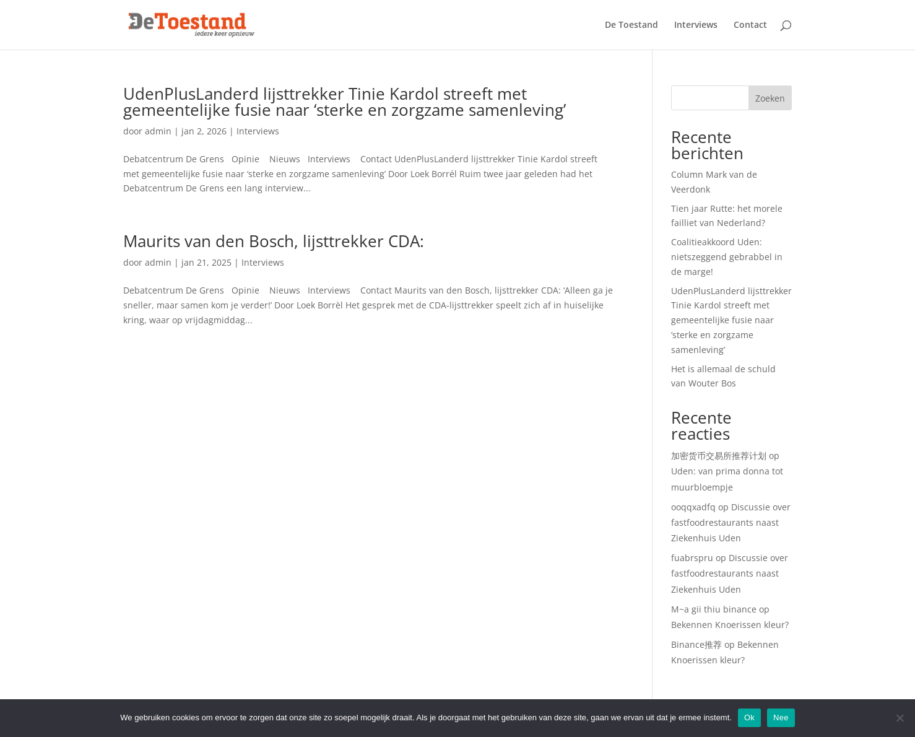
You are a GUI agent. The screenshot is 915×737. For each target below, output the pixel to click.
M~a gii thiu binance (714, 609)
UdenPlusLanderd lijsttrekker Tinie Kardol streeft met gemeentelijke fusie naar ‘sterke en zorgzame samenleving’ (344, 101)
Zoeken (770, 98)
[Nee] (899, 718)
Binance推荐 (696, 644)
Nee (781, 717)
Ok (749, 717)
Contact (750, 25)
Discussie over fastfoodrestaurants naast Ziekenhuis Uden (731, 522)
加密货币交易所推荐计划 (718, 455)
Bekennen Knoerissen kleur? (730, 624)
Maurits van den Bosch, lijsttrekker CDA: (273, 241)
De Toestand (631, 25)
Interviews (696, 25)
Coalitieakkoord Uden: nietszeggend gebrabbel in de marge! (727, 256)
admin (158, 131)
